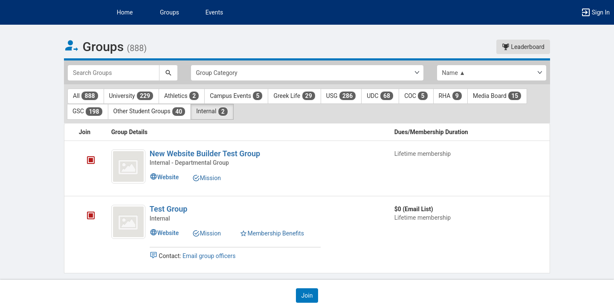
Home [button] (125, 12)
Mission (206, 178)
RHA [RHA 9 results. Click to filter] (450, 95)
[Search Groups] (113, 73)
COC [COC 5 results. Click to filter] (416, 95)
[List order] (492, 73)
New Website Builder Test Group (205, 153)
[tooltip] (91, 161)
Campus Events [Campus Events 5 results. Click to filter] (236, 95)
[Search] (168, 73)
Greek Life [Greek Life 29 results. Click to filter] (294, 95)
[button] (595, 12)
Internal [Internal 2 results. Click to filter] (212, 111)
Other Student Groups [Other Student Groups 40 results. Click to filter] (149, 111)
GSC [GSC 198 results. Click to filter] (87, 111)
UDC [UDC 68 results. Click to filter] (380, 95)
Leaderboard (523, 46)
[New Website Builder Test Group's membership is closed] (86, 160)
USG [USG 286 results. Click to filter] (341, 95)
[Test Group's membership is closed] (86, 216)
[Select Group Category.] (307, 73)
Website (164, 177)
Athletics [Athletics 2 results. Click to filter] (181, 95)
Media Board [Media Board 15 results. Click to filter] (497, 95)
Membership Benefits (272, 233)
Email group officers (208, 255)
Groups (169, 12)
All (85, 95)
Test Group (169, 208)
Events (214, 12)
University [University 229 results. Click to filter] (131, 95)
